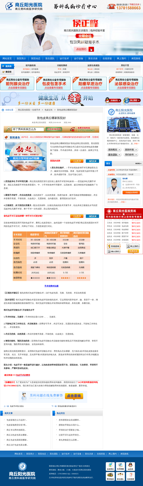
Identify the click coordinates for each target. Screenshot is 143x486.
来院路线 (135, 58)
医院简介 (21, 58)
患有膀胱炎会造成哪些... (69, 420)
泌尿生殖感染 (94, 65)
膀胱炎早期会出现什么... (69, 425)
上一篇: (6, 406)
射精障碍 (119, 72)
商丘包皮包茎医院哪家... (17, 440)
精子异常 (119, 69)
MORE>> (138, 163)
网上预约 (121, 58)
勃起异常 (57, 72)
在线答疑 (107, 58)
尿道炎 (97, 69)
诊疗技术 (64, 58)
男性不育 (125, 65)
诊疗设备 (78, 58)
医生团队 (50, 58)
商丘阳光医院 (24, 110)
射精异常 (66, 72)
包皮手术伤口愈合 (17, 406)
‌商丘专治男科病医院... (16, 430)
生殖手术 (36, 110)
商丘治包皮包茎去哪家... (17, 435)
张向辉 (125, 179)
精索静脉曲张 (129, 72)
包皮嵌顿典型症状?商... (17, 425)
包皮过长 (49, 110)
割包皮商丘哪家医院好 (67, 110)
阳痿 (64, 69)
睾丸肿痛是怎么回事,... (69, 440)
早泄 (59, 69)
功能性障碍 (62, 65)
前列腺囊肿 (25, 72)
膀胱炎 (97, 72)
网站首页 (7, 58)
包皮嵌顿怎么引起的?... (17, 420)
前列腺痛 (34, 69)
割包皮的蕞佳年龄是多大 (67, 406)
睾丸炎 (90, 72)
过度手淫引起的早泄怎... (69, 435)
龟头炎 (90, 69)
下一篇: (54, 406)
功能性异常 (129, 69)
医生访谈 (93, 58)
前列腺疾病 (31, 65)
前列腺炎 (26, 69)
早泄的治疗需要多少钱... (69, 430)
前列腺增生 (35, 72)
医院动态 (35, 58)
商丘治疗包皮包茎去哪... (17, 445)
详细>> (136, 144)
